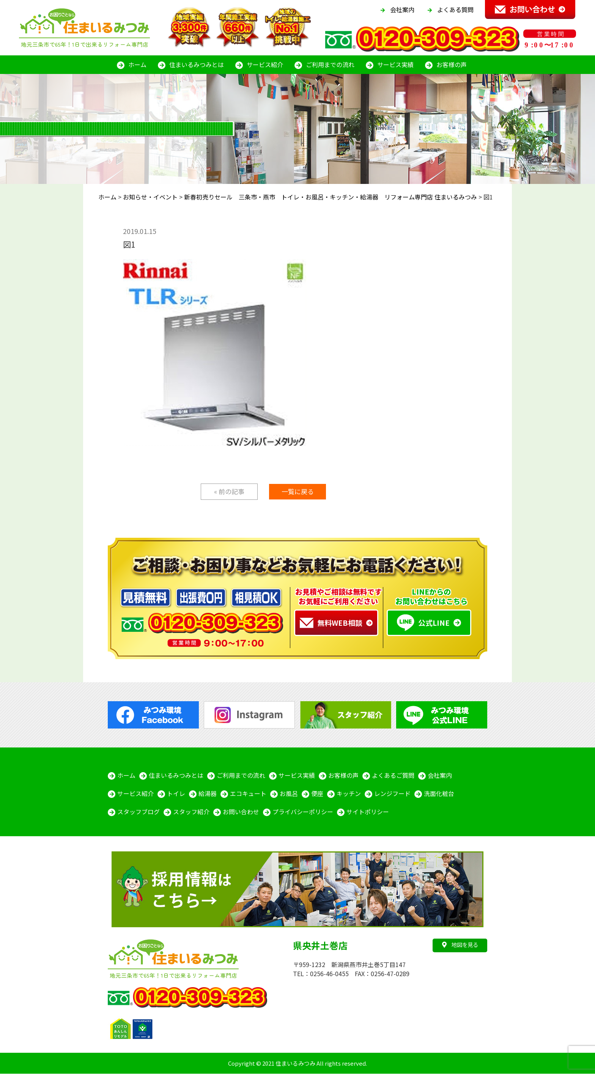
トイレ (176, 793)
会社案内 (402, 9)
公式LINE (423, 622)
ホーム (137, 64)
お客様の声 (451, 64)
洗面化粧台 (439, 793)
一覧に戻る (298, 491)
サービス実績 (395, 64)
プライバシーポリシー (302, 811)
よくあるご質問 (393, 775)
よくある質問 (455, 9)
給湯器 (207, 793)
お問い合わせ (241, 811)
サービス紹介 (265, 64)
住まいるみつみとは (196, 64)
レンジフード (392, 793)
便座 (317, 793)
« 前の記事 (229, 491)
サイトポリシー (367, 811)
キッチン (349, 793)
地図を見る (460, 944)
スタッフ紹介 (191, 811)
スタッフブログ (138, 811)
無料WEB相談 (331, 622)
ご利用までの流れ (330, 64)
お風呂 (289, 793)
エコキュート (248, 793)
